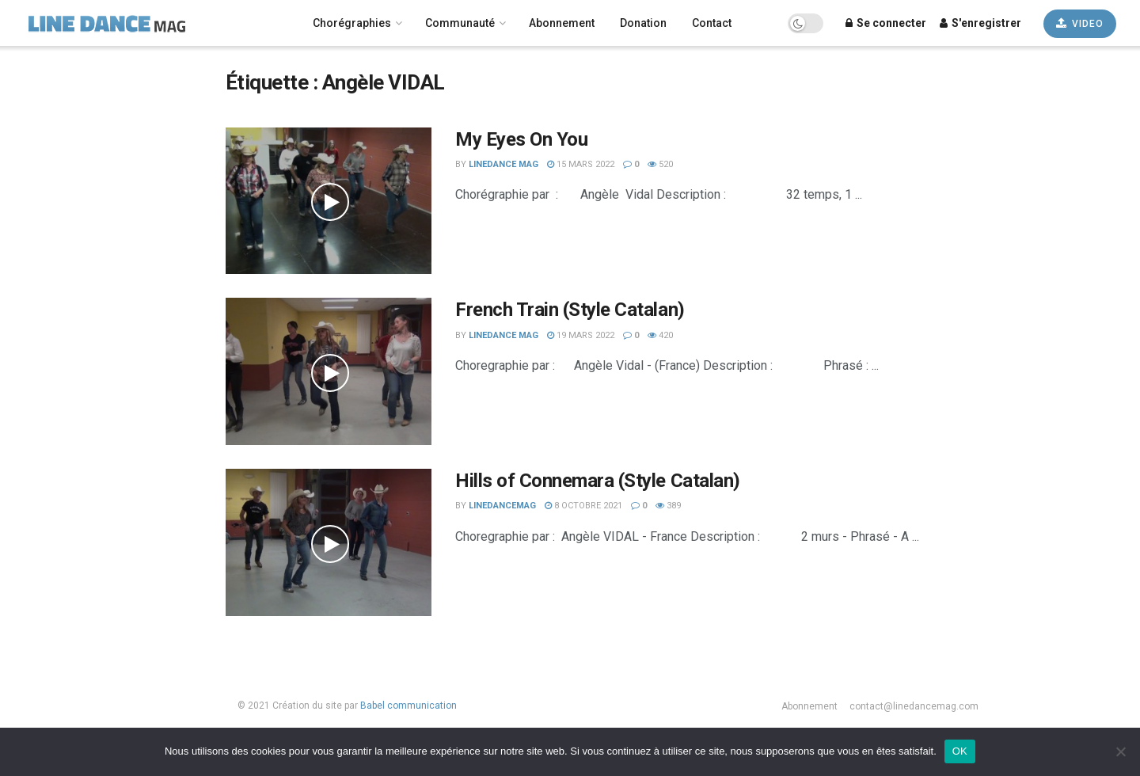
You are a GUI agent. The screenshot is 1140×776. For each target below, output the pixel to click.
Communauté (460, 23)
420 (660, 335)
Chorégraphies (352, 23)
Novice (34, 526)
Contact (712, 23)
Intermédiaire (51, 548)
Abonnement (562, 23)
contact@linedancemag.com (913, 706)
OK (959, 751)
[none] (95, 72)
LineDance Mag (503, 164)
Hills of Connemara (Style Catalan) (597, 481)
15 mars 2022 (580, 164)
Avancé (35, 590)
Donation (643, 23)
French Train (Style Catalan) (570, 310)
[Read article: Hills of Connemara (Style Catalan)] (328, 542)
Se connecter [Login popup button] (886, 23)
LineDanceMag (502, 505)
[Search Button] (158, 166)
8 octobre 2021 (583, 505)
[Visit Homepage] (129, 23)
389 (668, 505)
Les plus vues (51, 632)
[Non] (1120, 751)
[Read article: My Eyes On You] (328, 201)
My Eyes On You (521, 139)
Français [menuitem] (45, 73)
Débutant (38, 569)
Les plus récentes (61, 611)
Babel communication (408, 705)
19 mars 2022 (580, 335)
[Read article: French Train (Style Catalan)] (328, 371)
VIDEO (1080, 23)
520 (660, 164)
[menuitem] (95, 72)
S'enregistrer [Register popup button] (980, 23)
